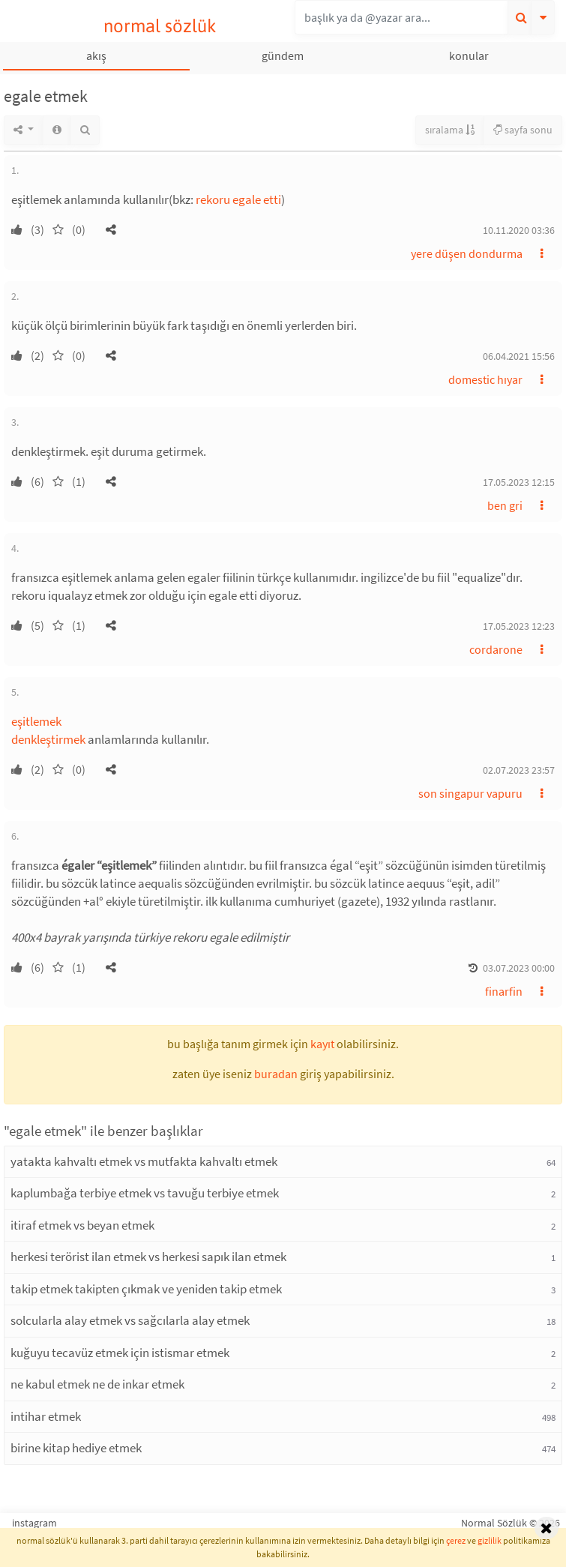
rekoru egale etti (238, 199)
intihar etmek (45, 1416)
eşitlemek (36, 721)
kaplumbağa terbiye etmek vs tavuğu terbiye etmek (144, 1193)
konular (469, 55)
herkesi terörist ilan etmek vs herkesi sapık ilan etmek (148, 1256)
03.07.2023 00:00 (519, 968)
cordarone (496, 649)
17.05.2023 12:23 (519, 626)
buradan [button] (276, 1073)
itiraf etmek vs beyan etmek (82, 1225)
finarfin (504, 991)
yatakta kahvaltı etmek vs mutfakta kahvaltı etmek (143, 1161)
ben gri (505, 505)
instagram (34, 1523)
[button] (111, 229)
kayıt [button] (322, 1043)
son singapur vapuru (470, 793)
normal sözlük (160, 26)
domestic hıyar (485, 379)
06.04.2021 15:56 (519, 356)
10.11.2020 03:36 (519, 230)
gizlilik (490, 1540)
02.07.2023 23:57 (519, 770)
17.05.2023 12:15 (519, 482)
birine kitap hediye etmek (76, 1448)
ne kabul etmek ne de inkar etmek (97, 1384)
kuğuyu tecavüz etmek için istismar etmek (119, 1352)
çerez (456, 1540)
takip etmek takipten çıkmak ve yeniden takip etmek (146, 1289)
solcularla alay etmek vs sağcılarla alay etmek (130, 1320)
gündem (283, 55)
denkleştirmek (48, 739)
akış (96, 55)
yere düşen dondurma (467, 253)
